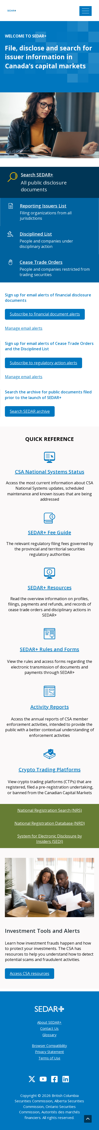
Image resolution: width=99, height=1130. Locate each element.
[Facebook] (54, 1079)
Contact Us (49, 1028)
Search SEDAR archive (30, 411)
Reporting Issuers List (43, 206)
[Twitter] (32, 1079)
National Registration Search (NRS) (49, 810)
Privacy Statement (49, 1051)
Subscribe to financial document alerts (45, 314)
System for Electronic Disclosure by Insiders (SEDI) (49, 838)
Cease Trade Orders (41, 262)
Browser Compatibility (49, 1045)
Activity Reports (49, 707)
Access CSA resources (29, 973)
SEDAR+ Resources (50, 587)
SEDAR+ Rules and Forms (49, 649)
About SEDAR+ (49, 1022)
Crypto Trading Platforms (50, 769)
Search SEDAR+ (37, 175)
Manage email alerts (23, 328)
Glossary (49, 1034)
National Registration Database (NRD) (49, 823)
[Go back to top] (88, 1119)
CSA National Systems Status (49, 471)
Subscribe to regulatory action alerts (43, 362)
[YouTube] (43, 1079)
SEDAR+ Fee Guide (49, 532)
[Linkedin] (65, 1079)
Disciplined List (36, 234)
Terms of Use (49, 1058)
